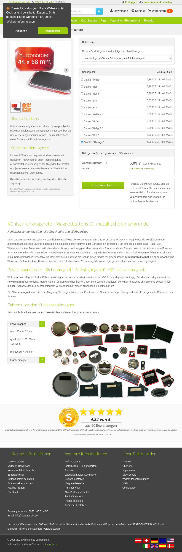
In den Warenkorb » (103, 185)
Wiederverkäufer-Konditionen (81, 474)
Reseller (149, 20)
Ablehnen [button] (21, 30)
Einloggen (131, 2)
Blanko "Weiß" (90, 79)
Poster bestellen (74, 500)
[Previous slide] (15, 70)
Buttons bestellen (74, 479)
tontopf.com (51, 544)
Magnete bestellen (75, 483)
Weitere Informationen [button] (21, 21)
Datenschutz (129, 474)
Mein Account (72, 461)
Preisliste (70, 470)
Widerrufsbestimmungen (135, 479)
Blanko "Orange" (92, 142)
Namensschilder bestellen (21, 470)
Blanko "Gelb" (90, 135)
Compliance (129, 487)
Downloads (119, 10)
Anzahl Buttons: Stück (100, 165)
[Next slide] (66, 70)
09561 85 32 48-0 (44, 2)
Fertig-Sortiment (74, 496)
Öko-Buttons (89, 20)
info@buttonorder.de (18, 2)
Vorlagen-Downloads (18, 466)
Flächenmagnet (19, 360)
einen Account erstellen (158, 2)
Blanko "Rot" (89, 86)
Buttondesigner (15, 474)
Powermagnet (18, 324)
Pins (103, 20)
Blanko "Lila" (89, 100)
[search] (75, 11)
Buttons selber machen (20, 483)
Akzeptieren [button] (52, 30)
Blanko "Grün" (90, 121)
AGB (125, 483)
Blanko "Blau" (90, 107)
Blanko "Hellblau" (92, 114)
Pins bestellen (72, 487)
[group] (15, 107)
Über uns (127, 466)
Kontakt (126, 461)
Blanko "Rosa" (90, 93)
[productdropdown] (127, 58)
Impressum (128, 470)
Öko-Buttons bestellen (77, 492)
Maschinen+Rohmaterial (125, 20)
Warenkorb (160, 11)
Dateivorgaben (15, 461)
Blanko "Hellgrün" (92, 128)
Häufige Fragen (16, 487)
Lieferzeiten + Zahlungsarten (81, 466)
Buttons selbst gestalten (20, 479)
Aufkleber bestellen (75, 505)
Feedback (12, 492)
